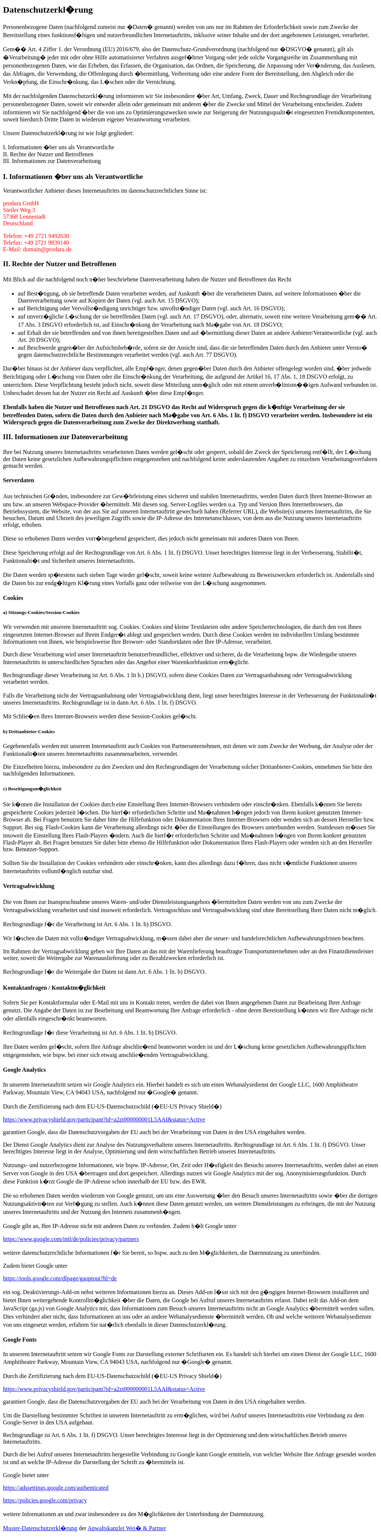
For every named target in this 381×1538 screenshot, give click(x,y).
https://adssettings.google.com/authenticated (56, 1488)
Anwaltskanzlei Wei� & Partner (126, 1528)
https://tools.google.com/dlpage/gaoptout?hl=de (60, 1278)
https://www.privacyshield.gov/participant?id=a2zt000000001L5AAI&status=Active (104, 1119)
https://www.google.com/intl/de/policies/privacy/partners (71, 1239)
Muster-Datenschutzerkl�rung (40, 1528)
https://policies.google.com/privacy (45, 1500)
